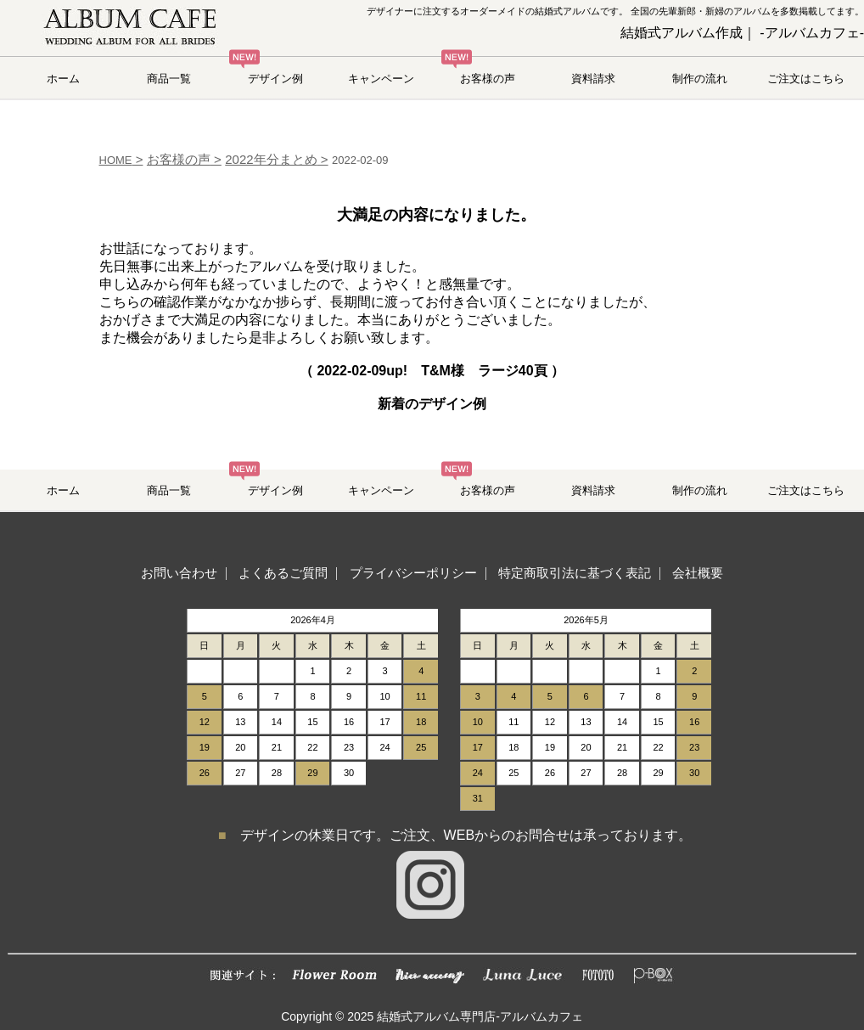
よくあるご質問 (283, 573)
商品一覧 (169, 78)
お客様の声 (487, 78)
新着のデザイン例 (432, 404)
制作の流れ (699, 78)
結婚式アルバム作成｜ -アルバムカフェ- (742, 32)
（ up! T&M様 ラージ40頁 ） (432, 370)
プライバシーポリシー (413, 573)
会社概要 (697, 573)
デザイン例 (275, 78)
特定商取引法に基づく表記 (574, 573)
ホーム (63, 78)
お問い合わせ (179, 573)
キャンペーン (381, 78)
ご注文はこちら (805, 78)
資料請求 (593, 78)
